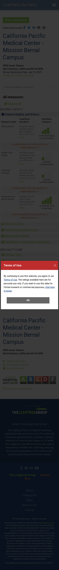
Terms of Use (10, 279)
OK (28, 300)
